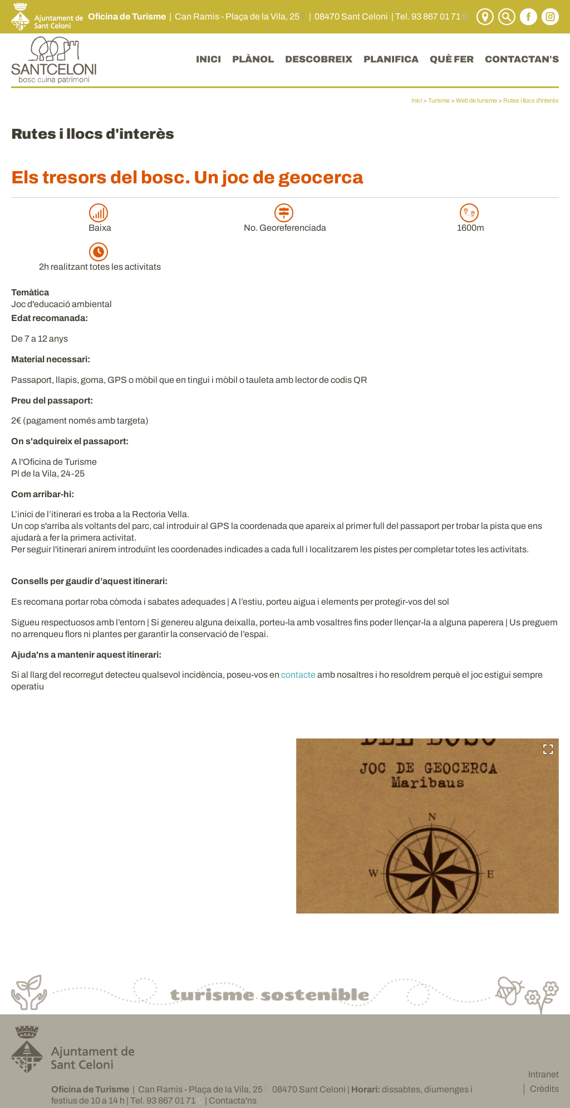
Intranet (543, 1074)
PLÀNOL (253, 59)
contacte (298, 674)
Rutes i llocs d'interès (531, 100)
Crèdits (544, 1089)
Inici (416, 100)
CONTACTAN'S (522, 59)
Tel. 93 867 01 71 (427, 16)
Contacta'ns (233, 1100)
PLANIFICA (391, 59)
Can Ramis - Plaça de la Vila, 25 (237, 16)
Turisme (439, 100)
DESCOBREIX (318, 59)
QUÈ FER (452, 59)
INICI (208, 59)
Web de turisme (476, 100)
